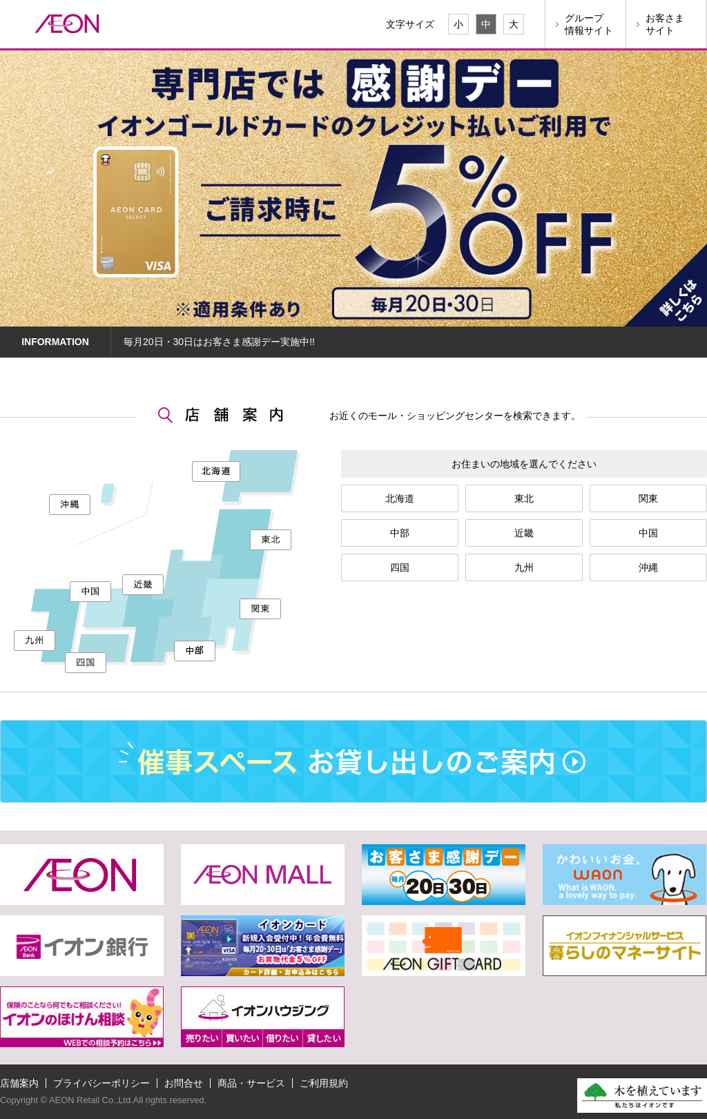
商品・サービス (251, 1083)
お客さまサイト (665, 24)
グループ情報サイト (589, 24)
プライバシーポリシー (101, 1083)
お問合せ (183, 1083)
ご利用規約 (324, 1083)
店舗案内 (19, 1083)
